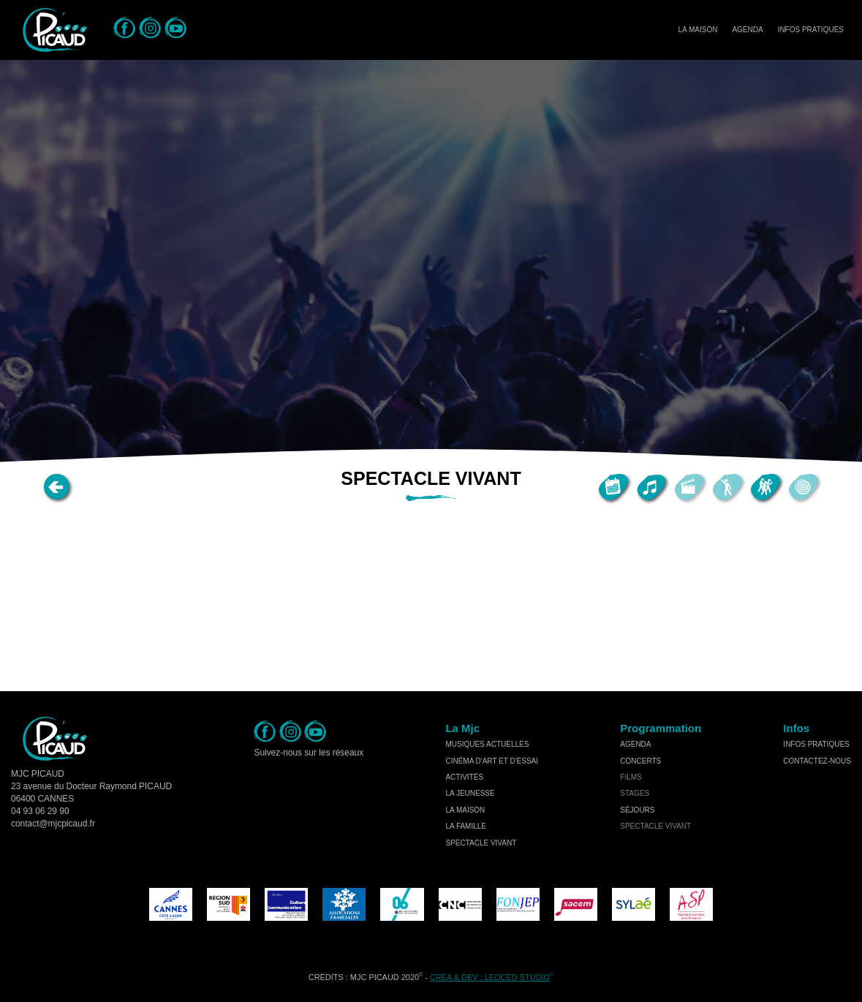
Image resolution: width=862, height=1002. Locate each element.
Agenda (747, 30)
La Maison (697, 30)
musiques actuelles (487, 744)
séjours (637, 810)
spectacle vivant (480, 843)
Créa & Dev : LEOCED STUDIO (490, 977)
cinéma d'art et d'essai (491, 761)
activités (464, 777)
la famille (465, 826)
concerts (640, 761)
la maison (465, 810)
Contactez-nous (817, 761)
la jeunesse (469, 793)
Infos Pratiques (811, 30)
